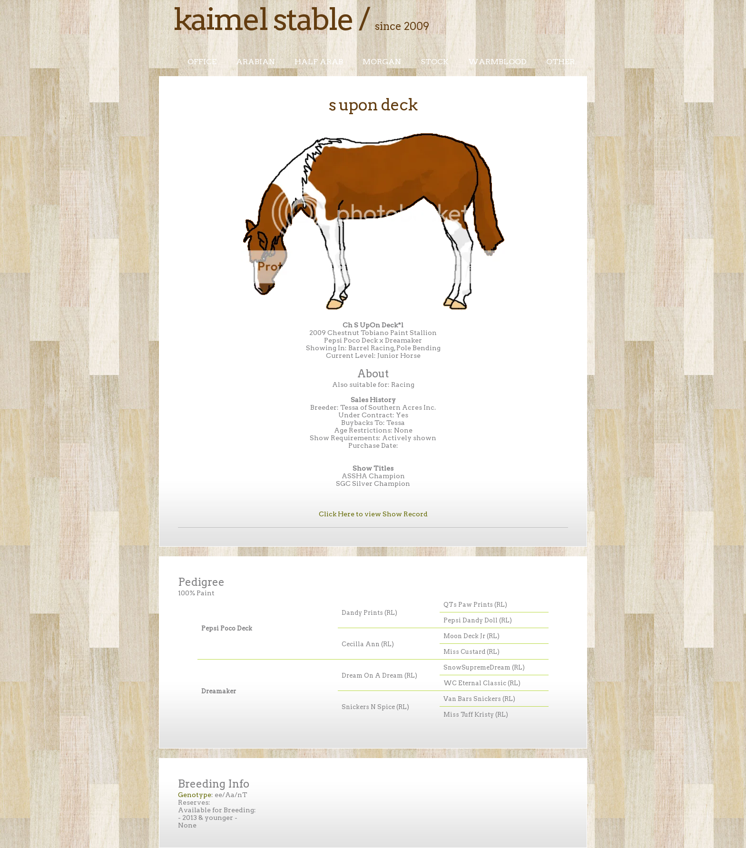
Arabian (255, 61)
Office (201, 61)
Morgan (382, 61)
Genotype (194, 795)
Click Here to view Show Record (373, 514)
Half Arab (318, 61)
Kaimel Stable (263, 19)
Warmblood (497, 61)
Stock (435, 61)
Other (560, 61)
